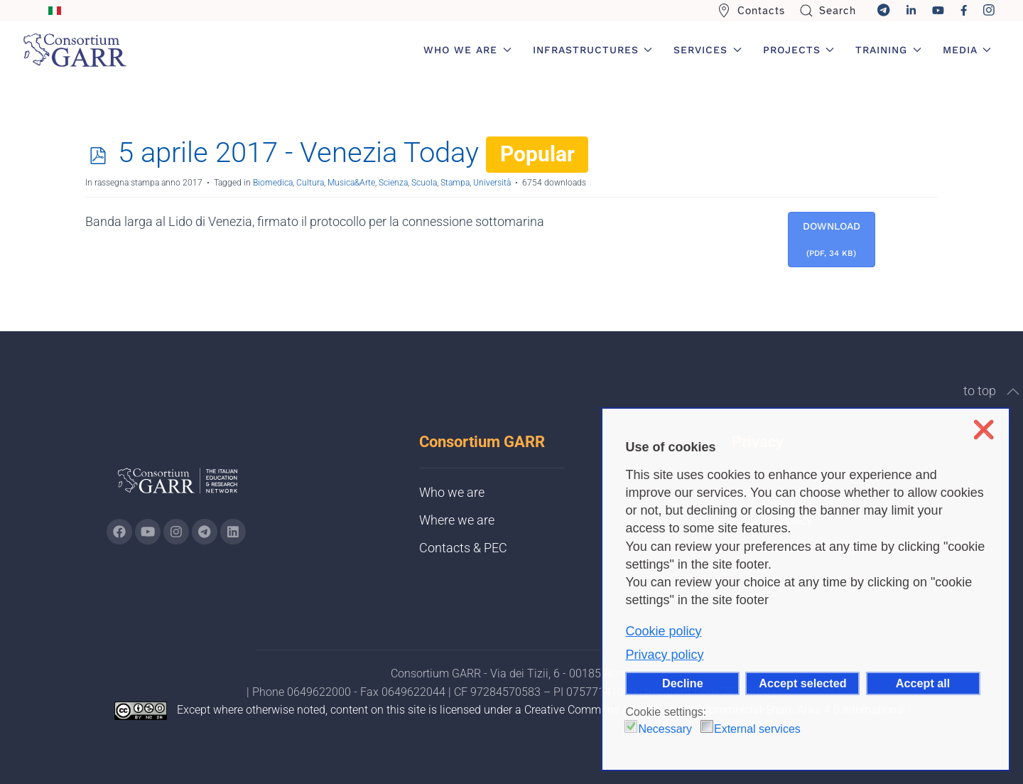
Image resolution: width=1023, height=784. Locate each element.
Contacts (751, 11)
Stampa (455, 183)
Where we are (456, 519)
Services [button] (707, 49)
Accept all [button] (923, 683)
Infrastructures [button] (593, 49)
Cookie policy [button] (663, 631)
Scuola (424, 183)
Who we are (452, 492)
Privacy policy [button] (664, 655)
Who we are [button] (467, 49)
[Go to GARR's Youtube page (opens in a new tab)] (148, 531)
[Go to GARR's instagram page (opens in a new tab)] (176, 531)
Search (828, 11)
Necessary (665, 729)
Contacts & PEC (463, 547)
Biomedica (273, 183)
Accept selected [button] (802, 683)
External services (757, 729)
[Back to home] (74, 49)
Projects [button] (799, 49)
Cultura (310, 183)
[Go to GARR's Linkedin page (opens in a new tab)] (233, 531)
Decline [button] (682, 683)
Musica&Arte (351, 183)
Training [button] (888, 49)
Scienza (393, 183)
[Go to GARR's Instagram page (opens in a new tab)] (119, 531)
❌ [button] (984, 429)
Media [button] (967, 49)
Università (492, 183)
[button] (1013, 392)
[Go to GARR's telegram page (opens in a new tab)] (204, 531)
